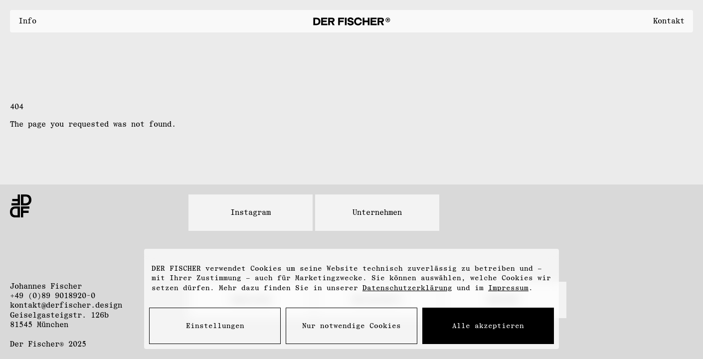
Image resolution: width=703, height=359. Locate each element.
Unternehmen (377, 212)
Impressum (508, 288)
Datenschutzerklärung (407, 288)
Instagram (250, 212)
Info (27, 20)
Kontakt (669, 20)
